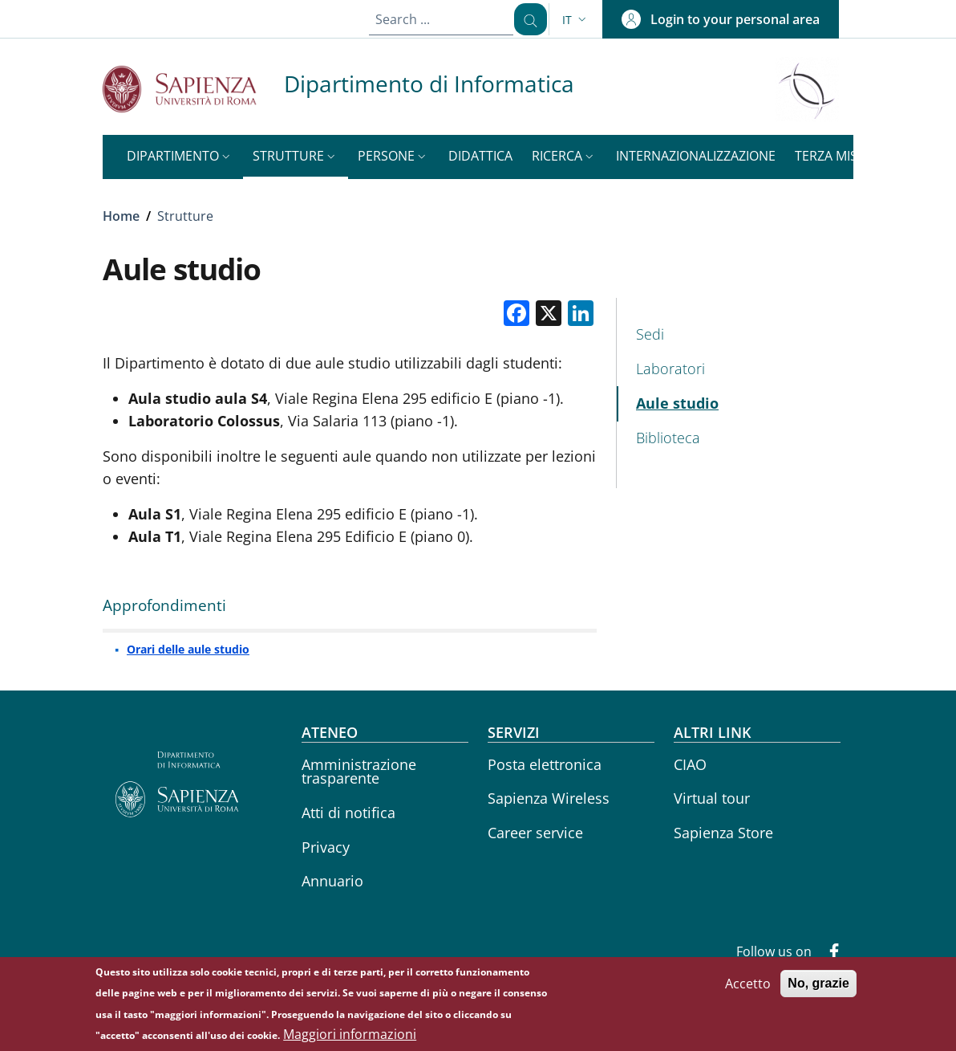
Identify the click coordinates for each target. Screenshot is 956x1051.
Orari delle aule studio (188, 649)
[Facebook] (828, 953)
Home (121, 216)
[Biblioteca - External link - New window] (735, 439)
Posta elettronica (545, 764)
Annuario (332, 880)
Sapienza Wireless (549, 798)
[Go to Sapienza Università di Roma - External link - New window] (193, 88)
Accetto (748, 990)
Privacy (326, 847)
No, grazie (818, 989)
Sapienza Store (723, 832)
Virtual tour (712, 798)
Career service (535, 832)
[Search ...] (525, 19)
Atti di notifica (348, 812)
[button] (575, 20)
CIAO (690, 764)
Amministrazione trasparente (359, 771)
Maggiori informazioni (349, 1040)
